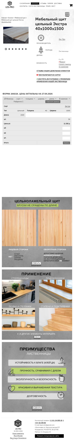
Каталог (35, 3)
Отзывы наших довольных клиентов (53, 71)
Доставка (58, 3)
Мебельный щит (20, 18)
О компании (25, 3)
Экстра (67, 106)
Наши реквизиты (18, 433)
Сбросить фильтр (52, 102)
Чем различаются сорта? (50, 75)
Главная (4, 18)
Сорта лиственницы (37, 6)
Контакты (23, 6)
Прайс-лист (51, 6)
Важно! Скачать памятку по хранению (65, 64)
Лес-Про (62, 39)
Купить (66, 143)
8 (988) (56, 420)
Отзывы (43, 3)
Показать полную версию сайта (48, 436)
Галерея (50, 3)
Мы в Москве (18, 436)
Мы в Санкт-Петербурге (18, 438)
